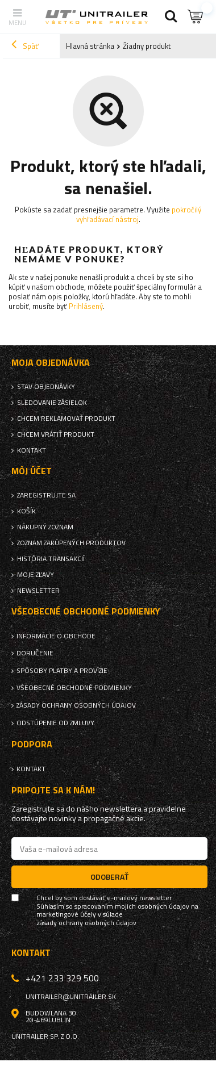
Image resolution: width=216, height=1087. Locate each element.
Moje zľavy (35, 574)
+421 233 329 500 (62, 978)
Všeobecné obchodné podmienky (74, 687)
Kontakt (31, 450)
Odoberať (109, 877)
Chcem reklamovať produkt (66, 418)
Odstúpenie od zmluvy (55, 723)
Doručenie (34, 653)
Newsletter (38, 590)
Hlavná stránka (90, 46)
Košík (26, 511)
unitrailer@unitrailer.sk (71, 996)
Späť (25, 46)
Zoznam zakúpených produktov (71, 543)
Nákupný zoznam (45, 527)
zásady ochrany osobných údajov (86, 923)
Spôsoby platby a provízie (61, 670)
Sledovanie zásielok (52, 402)
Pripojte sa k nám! (53, 790)
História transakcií (51, 558)
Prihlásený (86, 306)
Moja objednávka (50, 363)
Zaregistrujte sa (46, 495)
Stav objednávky (46, 386)
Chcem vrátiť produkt (55, 434)
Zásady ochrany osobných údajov (76, 705)
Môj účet (31, 471)
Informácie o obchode (55, 636)
